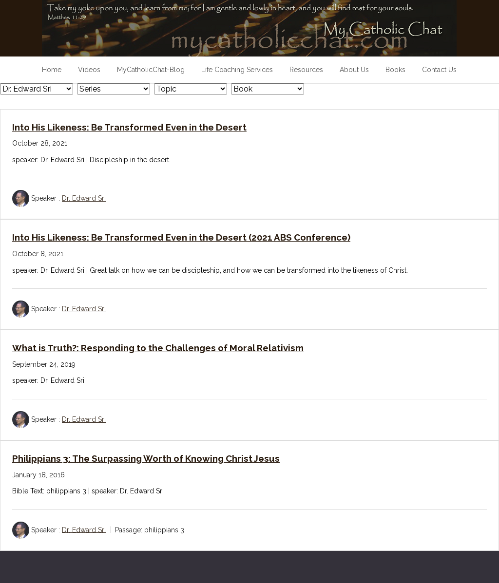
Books (395, 70)
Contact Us (439, 70)
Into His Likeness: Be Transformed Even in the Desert (129, 127)
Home (51, 70)
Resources (306, 70)
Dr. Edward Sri (84, 198)
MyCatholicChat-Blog (151, 70)
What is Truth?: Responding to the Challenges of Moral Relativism (158, 347)
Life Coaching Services (237, 70)
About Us (354, 70)
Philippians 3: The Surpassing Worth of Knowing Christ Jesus (146, 458)
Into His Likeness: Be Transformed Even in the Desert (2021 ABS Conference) (181, 237)
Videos (89, 70)
